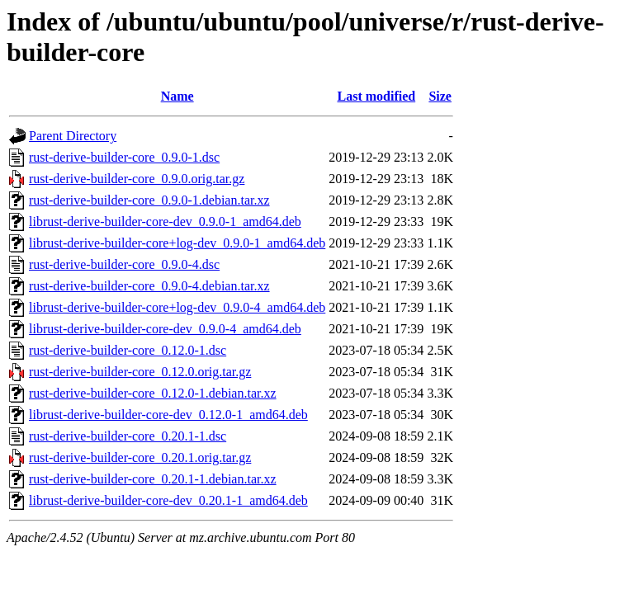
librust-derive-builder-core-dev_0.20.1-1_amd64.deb (168, 500)
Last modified (376, 96)
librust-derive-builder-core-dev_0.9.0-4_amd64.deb (165, 329)
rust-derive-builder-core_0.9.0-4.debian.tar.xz (149, 286)
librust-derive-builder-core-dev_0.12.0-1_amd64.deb (168, 415)
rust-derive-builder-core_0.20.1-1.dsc (127, 436)
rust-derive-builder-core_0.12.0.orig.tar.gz (140, 372)
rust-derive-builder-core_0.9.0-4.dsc (124, 264)
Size (440, 96)
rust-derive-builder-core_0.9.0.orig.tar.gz (136, 179)
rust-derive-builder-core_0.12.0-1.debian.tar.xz (153, 393)
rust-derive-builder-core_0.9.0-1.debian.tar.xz (149, 200)
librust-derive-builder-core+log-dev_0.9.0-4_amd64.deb (177, 307)
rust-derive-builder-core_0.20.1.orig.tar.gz (140, 457)
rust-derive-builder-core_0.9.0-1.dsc (124, 157)
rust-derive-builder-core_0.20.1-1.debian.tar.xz (153, 479)
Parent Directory (72, 136)
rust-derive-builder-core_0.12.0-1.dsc (127, 350)
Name (177, 96)
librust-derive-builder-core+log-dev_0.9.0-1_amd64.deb (177, 243)
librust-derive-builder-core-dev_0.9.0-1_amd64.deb (165, 221)
